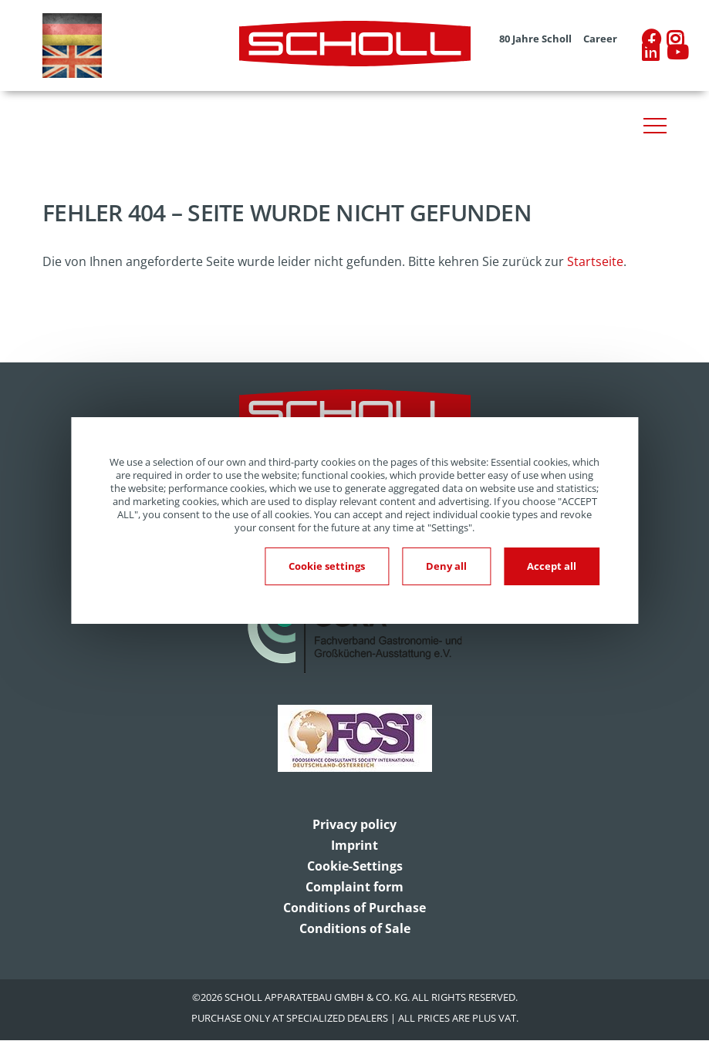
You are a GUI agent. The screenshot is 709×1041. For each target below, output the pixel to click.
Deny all (446, 566)
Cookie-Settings (355, 865)
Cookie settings (327, 566)
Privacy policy (354, 824)
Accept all (551, 566)
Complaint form (354, 886)
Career (600, 38)
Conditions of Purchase (354, 907)
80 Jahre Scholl (535, 38)
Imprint (354, 845)
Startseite (595, 261)
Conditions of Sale (354, 928)
